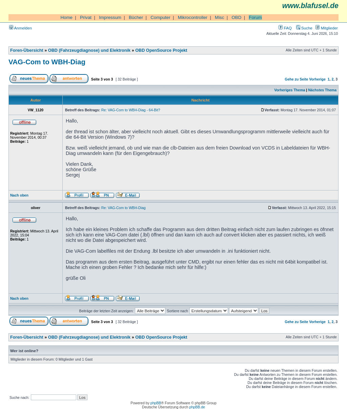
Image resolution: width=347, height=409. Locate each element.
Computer (160, 17)
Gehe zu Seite (296, 79)
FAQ (285, 28)
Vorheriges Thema (289, 90)
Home (66, 17)
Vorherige (317, 79)
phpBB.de (197, 407)
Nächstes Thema (322, 90)
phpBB (155, 403)
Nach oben (19, 195)
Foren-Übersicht (26, 50)
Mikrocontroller (192, 17)
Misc (219, 17)
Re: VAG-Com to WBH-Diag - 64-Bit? (130, 110)
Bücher (136, 17)
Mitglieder (326, 28)
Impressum (110, 17)
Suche (304, 28)
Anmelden (20, 28)
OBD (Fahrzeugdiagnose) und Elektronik (89, 50)
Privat (85, 17)
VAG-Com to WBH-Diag (46, 62)
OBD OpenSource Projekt (161, 50)
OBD (236, 17)
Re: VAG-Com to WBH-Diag (123, 208)
